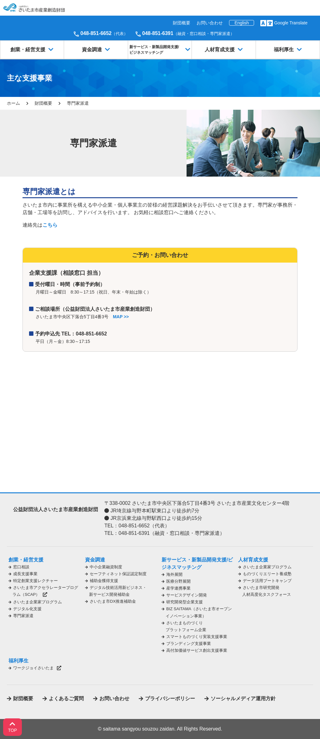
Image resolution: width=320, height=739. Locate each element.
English (241, 22)
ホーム (13, 103)
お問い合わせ (210, 22)
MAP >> (121, 316)
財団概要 (181, 22)
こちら (50, 225)
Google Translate (291, 22)
